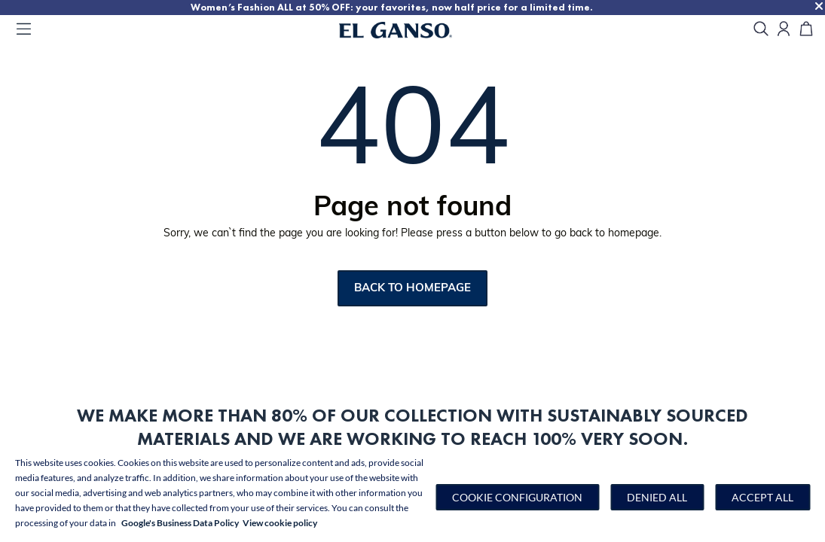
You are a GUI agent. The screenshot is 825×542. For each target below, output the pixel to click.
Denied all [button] (657, 497)
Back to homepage (412, 288)
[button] (517, 497)
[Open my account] (783, 29)
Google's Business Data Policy (180, 522)
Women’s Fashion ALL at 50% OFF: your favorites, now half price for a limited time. (456, 7)
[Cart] (806, 29)
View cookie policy (280, 522)
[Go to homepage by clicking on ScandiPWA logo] (414, 30)
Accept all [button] (762, 497)
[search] (760, 29)
